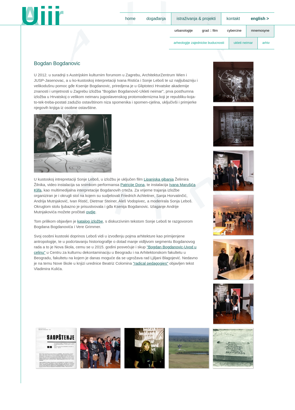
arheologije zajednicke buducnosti (199, 43)
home (130, 18)
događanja (156, 18)
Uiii (41, 15)
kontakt (233, 18)
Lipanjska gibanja (159, 179)
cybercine (234, 30)
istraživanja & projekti (196, 18)
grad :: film (210, 30)
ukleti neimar (243, 43)
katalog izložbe (90, 221)
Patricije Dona (132, 184)
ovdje (90, 212)
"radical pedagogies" (150, 263)
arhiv (266, 43)
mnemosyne (260, 30)
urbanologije (183, 30)
